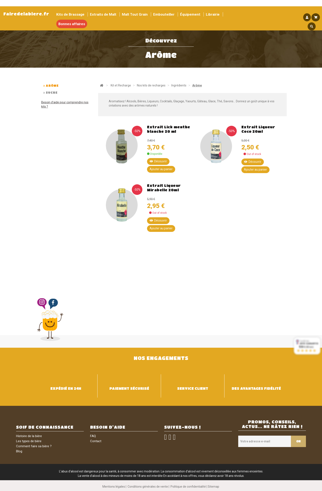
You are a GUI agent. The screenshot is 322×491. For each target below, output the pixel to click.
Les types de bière (28, 441)
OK (298, 441)
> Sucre (50, 92)
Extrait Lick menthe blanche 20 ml (168, 129)
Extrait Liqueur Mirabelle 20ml (164, 187)
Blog (19, 451)
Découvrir (158, 161)
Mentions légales (113, 486)
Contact (95, 441)
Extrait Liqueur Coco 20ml (258, 129)
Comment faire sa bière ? (34, 446)
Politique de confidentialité (188, 486)
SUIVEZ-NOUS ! (182, 427)
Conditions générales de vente (148, 486)
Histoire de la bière (29, 436)
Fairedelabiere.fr (26, 13)
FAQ (93, 436)
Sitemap (213, 486)
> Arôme (51, 85)
